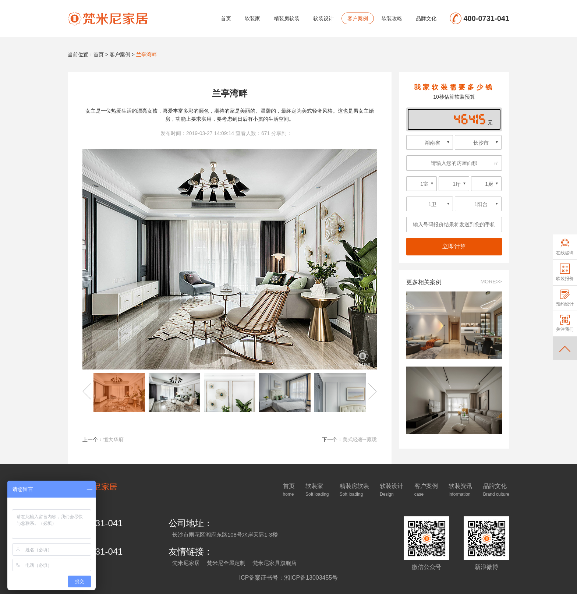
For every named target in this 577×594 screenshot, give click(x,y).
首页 (226, 18)
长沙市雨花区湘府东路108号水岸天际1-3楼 (225, 534)
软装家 (252, 18)
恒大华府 (113, 439)
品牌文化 (426, 18)
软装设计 (323, 18)
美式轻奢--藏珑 (360, 439)
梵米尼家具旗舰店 (274, 563)
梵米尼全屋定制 (226, 563)
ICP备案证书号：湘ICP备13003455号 (288, 577)
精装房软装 (287, 18)
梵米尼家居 (186, 563)
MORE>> (491, 281)
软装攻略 (392, 18)
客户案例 (357, 18)
